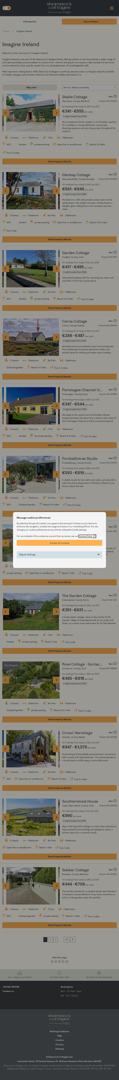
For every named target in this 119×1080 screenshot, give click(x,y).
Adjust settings (27, 554)
